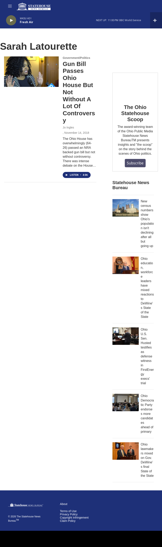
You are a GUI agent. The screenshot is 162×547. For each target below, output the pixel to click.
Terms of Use (68, 511)
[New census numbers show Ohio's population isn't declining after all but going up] (125, 208)
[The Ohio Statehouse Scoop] (135, 85)
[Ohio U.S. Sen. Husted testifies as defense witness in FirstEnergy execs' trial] (125, 336)
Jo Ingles (68, 127)
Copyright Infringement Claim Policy (74, 519)
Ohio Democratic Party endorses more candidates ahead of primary (147, 413)
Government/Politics (76, 57)
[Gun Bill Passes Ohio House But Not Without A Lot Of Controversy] (31, 71)
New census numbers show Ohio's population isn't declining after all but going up (147, 224)
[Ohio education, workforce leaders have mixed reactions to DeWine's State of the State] (125, 265)
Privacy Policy (68, 514)
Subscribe (135, 163)
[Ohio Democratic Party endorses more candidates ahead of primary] (125, 402)
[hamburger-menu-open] (10, 6)
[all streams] (156, 20)
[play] (11, 20)
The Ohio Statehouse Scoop (135, 113)
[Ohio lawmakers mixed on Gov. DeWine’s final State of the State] (125, 451)
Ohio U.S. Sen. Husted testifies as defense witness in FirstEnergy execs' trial (147, 356)
